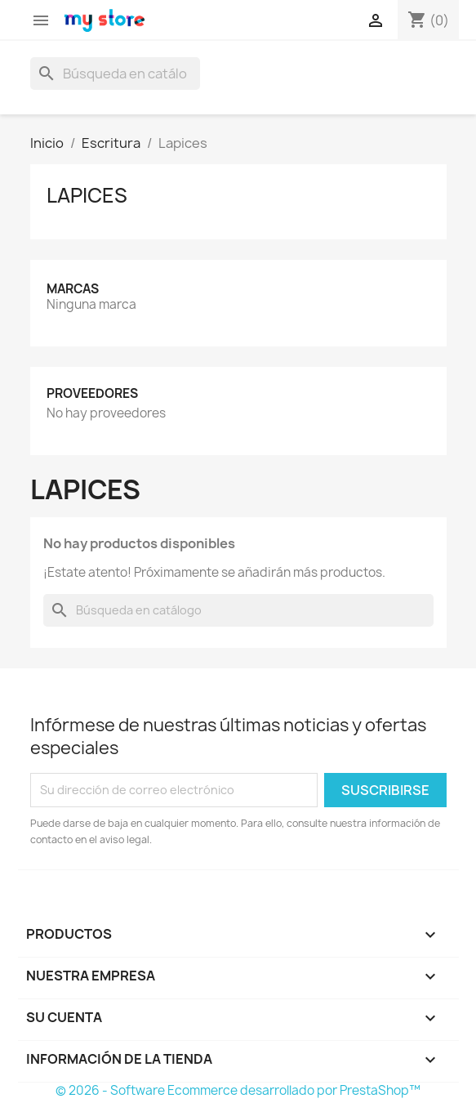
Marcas (73, 288)
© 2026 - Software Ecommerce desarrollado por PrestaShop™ (238, 1090)
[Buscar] (115, 73)
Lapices (87, 195)
